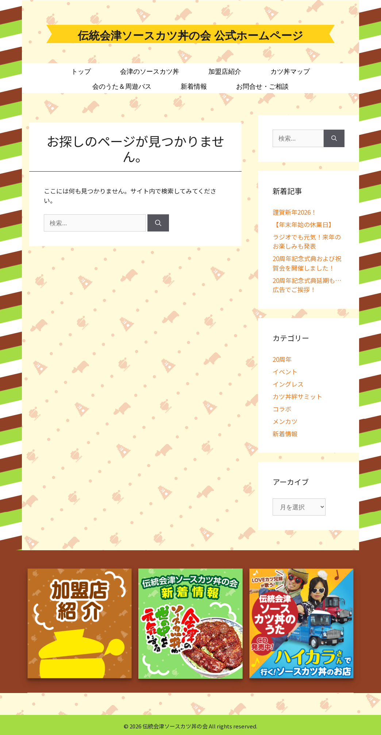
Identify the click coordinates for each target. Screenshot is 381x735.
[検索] (158, 223)
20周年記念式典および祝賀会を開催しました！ (307, 263)
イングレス (288, 383)
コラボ (282, 408)
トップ (81, 71)
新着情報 (194, 86)
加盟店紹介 (224, 71)
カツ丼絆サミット (297, 396)
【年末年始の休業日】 (304, 224)
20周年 (282, 359)
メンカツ (285, 421)
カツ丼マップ (290, 71)
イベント (285, 371)
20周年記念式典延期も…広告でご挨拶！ (307, 285)
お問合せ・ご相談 (262, 86)
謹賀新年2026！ (295, 212)
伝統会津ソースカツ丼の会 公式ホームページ (190, 36)
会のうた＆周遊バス (121, 86)
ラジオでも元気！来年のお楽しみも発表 (307, 241)
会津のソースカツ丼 (149, 71)
